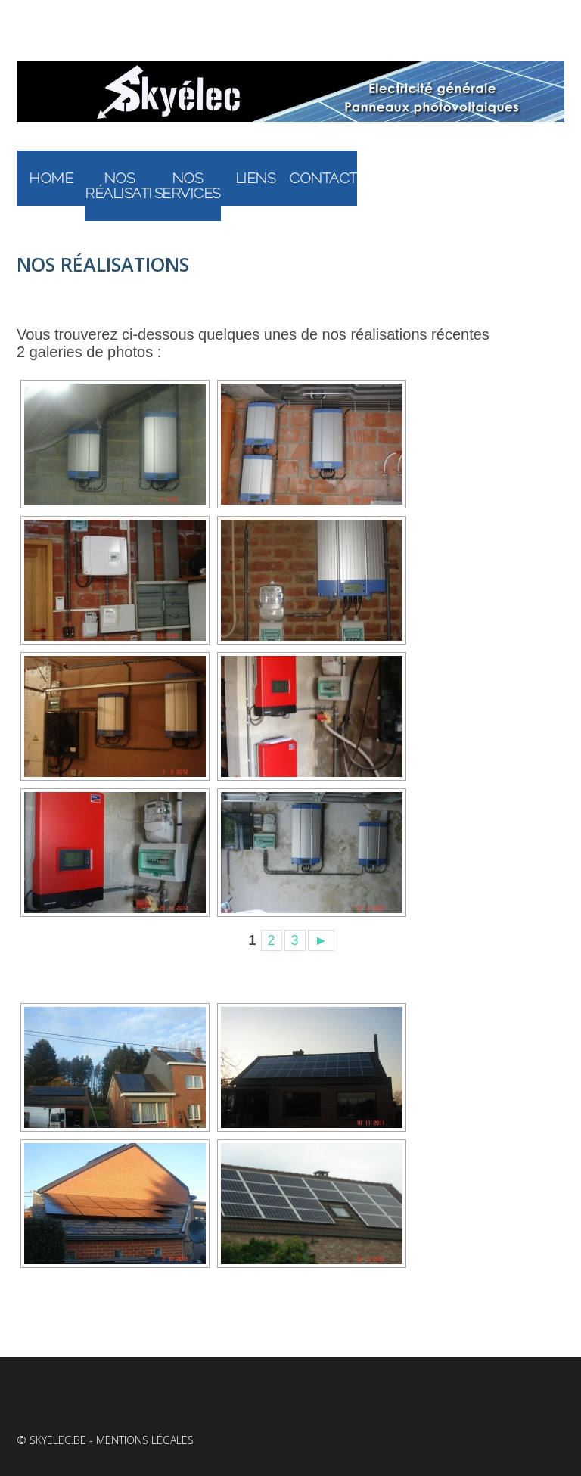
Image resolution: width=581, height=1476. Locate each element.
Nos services (187, 185)
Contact (323, 177)
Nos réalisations (119, 185)
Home (51, 177)
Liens (255, 177)
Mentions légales (145, 1440)
